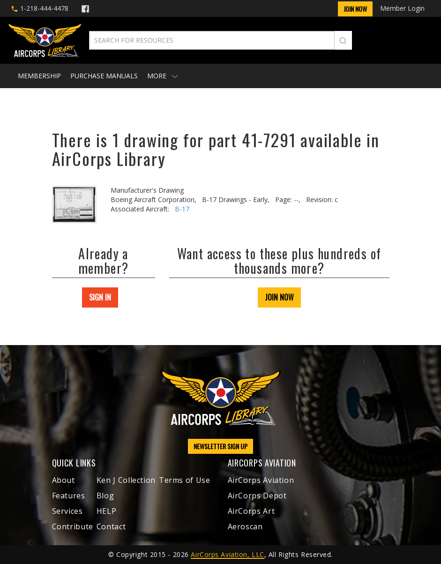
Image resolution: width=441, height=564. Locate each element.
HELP (107, 511)
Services (67, 511)
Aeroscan (245, 526)
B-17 (182, 208)
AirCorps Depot (257, 495)
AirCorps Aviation (261, 480)
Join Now (355, 9)
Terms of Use (184, 480)
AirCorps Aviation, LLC (227, 554)
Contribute (72, 526)
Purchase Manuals (104, 75)
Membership (39, 75)
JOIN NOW (279, 297)
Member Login (402, 8)
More (162, 75)
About (63, 480)
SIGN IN (100, 297)
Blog (105, 495)
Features (68, 495)
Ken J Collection (126, 480)
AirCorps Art (251, 511)
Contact (111, 526)
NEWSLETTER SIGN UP (220, 446)
